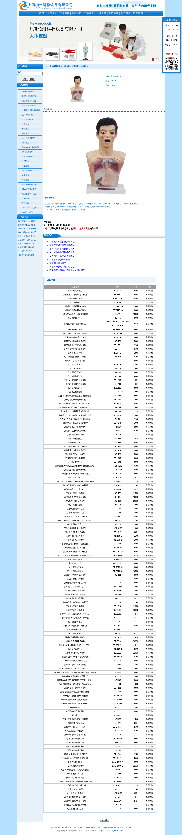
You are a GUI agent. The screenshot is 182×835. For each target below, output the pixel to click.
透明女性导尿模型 (75, 376)
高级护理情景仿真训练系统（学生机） (75, 614)
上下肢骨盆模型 (28, 138)
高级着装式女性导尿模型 (75, 594)
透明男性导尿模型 (75, 372)
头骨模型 (25, 124)
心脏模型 (25, 166)
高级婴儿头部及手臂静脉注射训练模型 (75, 419)
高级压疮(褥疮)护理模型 (75, 458)
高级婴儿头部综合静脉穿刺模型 (75, 423)
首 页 (42, 13)
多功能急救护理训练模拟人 (75, 324)
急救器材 (25, 203)
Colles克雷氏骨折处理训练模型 (75, 661)
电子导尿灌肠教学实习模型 (75, 357)
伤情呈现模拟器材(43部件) (75, 310)
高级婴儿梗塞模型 (75, 392)
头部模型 (25, 161)
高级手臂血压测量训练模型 (75, 427)
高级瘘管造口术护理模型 (75, 454)
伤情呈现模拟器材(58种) (75, 641)
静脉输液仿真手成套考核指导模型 (75, 657)
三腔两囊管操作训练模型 (75, 653)
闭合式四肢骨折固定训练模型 (75, 626)
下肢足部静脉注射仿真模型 (75, 528)
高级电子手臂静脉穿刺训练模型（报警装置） (75, 396)
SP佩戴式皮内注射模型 (75, 723)
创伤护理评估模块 (75, 329)
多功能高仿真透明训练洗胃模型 (75, 314)
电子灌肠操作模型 (75, 318)
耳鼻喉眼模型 (27, 157)
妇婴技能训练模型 (29, 105)
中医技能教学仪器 (29, 208)
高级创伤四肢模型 (75, 649)
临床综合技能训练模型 (31, 110)
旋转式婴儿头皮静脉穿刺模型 (75, 295)
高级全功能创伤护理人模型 (75, 688)
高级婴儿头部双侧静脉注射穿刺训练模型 (75, 415)
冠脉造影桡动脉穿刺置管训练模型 (75, 758)
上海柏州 (25, 198)
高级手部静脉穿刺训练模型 (75, 400)
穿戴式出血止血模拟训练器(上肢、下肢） (75, 645)
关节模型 (25, 133)
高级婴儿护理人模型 (75, 809)
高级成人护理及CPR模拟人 (75, 610)
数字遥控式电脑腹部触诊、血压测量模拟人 (75, 555)
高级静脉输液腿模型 (75, 524)
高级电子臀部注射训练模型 (75, 470)
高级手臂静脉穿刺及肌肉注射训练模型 (75, 668)
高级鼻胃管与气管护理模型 (75, 345)
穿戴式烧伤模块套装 (75, 629)
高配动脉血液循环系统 (75, 750)
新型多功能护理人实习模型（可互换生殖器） (75, 680)
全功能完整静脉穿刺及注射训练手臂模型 (75, 404)
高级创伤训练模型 (75, 388)
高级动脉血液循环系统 (75, 739)
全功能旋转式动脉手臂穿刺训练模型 (75, 411)
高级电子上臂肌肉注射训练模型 (75, 485)
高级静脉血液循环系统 (75, 742)
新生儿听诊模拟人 (75, 559)
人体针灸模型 (27, 119)
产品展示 (64, 13)
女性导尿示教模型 (75, 368)
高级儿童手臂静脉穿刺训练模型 (75, 719)
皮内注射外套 (75, 302)
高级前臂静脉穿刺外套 (75, 435)
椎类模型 (25, 129)
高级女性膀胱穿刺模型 (75, 513)
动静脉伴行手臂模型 (75, 774)
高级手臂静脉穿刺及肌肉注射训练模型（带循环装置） (75, 672)
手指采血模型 (75, 707)
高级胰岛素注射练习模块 (75, 532)
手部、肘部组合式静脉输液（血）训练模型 (75, 520)
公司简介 (52, 13)
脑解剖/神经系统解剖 (30, 147)
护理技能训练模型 (29, 96)
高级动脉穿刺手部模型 (75, 606)
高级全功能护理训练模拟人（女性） (75, 700)
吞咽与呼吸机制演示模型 (75, 637)
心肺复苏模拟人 (28, 92)
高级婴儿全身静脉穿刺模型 (75, 431)
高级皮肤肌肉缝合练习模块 (75, 801)
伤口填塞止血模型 (75, 633)
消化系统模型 (27, 152)
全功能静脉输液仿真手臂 (75, 548)
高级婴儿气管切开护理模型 (75, 575)
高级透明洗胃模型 (75, 291)
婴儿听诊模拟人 (75, 563)
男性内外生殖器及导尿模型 (75, 380)
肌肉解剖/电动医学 (29, 189)
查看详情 (149, 291)
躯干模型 (25, 143)
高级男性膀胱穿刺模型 (75, 509)
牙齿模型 (25, 180)
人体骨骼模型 (27, 115)
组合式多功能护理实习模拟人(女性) (75, 770)
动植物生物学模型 (29, 194)
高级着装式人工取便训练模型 (75, 517)
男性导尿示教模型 (75, 365)
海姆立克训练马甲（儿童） (75, 727)
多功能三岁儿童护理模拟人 (75, 587)
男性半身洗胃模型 (75, 353)
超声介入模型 (27, 212)
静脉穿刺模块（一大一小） (75, 489)
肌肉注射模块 (75, 715)
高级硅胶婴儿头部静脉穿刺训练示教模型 (75, 684)
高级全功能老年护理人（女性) (75, 337)
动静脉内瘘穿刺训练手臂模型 (75, 754)
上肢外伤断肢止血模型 (75, 536)
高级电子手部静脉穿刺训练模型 (75, 602)
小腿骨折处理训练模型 (75, 711)
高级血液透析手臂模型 (75, 766)
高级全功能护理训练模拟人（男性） (75, 704)
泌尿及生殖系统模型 (30, 184)
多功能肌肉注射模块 (75, 793)
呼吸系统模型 (27, 170)
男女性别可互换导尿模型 (75, 361)
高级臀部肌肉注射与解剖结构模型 (75, 474)
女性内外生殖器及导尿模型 (75, 384)
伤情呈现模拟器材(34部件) (75, 306)
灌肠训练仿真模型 (75, 505)
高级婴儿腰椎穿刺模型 (75, 579)
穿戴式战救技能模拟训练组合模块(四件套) (75, 781)
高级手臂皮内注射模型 (75, 789)
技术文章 (101, 13)
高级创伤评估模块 (75, 298)
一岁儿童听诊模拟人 (75, 567)
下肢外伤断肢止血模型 (75, 540)
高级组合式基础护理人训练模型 (75, 696)
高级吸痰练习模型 (75, 442)
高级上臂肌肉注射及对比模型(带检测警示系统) (75, 481)
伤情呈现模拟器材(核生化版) (75, 785)
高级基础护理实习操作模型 (75, 341)
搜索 (25, 79)
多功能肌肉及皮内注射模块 (75, 805)
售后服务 (126, 13)
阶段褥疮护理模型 (75, 462)
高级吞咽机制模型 (75, 439)
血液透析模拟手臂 (75, 762)
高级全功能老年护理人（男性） (75, 333)
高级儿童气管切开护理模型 (75, 450)
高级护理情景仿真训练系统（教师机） (75, 618)
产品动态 (89, 13)
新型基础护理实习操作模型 (75, 349)
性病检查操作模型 (75, 622)
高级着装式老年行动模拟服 (75, 583)
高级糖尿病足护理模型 (75, 598)
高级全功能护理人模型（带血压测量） (75, 544)
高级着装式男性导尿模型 (75, 591)
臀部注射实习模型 (75, 478)
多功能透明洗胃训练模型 (75, 501)
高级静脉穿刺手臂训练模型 (75, 665)
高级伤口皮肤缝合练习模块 (75, 797)
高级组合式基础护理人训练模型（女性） (75, 692)
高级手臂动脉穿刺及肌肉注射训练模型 (75, 407)
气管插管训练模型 (29, 101)
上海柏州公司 (55, 66)
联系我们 (138, 13)
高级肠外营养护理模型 (75, 493)
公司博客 (113, 13)
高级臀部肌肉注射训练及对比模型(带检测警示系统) (75, 466)
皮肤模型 (25, 175)
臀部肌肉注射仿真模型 (75, 778)
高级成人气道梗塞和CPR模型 (75, 552)
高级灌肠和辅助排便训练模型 (75, 446)
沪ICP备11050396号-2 (116, 831)
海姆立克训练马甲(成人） (75, 731)
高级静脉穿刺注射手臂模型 (75, 735)
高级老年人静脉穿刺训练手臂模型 (75, 676)
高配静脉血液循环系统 (75, 746)
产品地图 (77, 13)
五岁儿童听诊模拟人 (75, 571)
